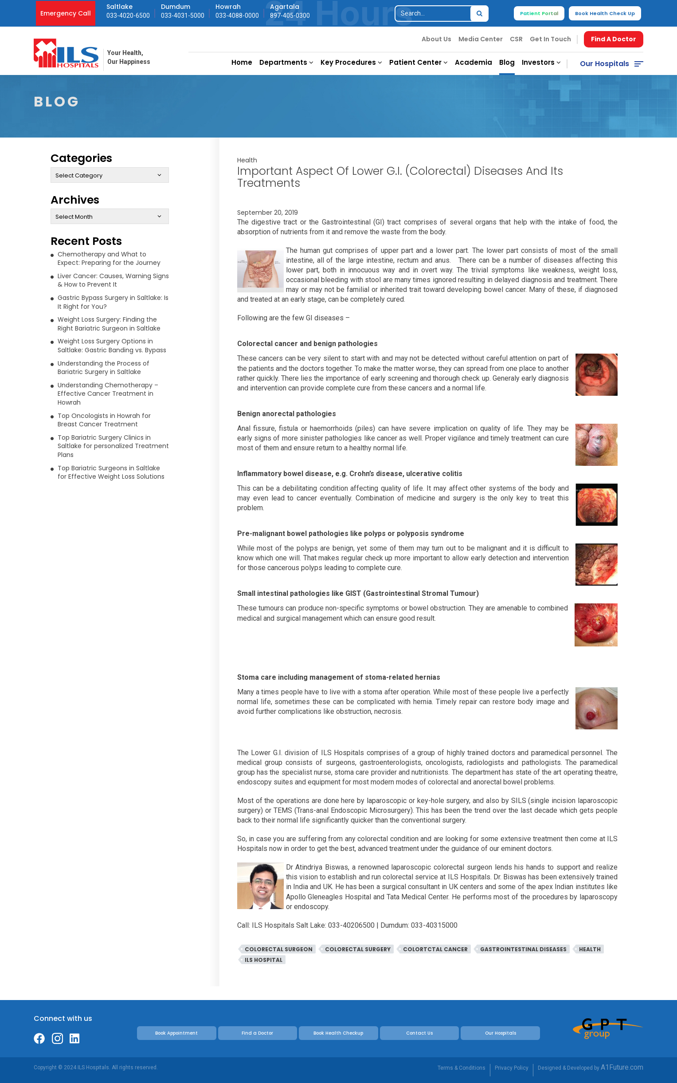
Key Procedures (351, 62)
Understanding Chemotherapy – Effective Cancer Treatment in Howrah (108, 394)
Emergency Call (65, 13)
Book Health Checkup (338, 1033)
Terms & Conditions (461, 1068)
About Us (436, 39)
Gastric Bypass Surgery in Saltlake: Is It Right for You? (113, 302)
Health (247, 160)
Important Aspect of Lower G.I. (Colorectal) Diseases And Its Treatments (400, 177)
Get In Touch (550, 39)
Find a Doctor (257, 1033)
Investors (541, 62)
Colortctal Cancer (435, 949)
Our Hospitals (604, 64)
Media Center (480, 39)
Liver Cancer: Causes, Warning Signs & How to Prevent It (113, 280)
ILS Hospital (263, 960)
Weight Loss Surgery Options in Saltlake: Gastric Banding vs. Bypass (112, 345)
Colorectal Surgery (358, 949)
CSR (516, 39)
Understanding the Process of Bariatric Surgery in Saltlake (103, 368)
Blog (507, 62)
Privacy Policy (511, 1068)
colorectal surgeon (279, 949)
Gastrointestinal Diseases (523, 949)
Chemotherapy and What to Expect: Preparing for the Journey (109, 259)
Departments (286, 62)
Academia (473, 62)
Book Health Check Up (605, 13)
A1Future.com (622, 1067)
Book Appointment (176, 1033)
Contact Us (419, 1033)
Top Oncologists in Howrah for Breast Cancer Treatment (104, 420)
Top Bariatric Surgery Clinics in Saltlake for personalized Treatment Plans (113, 446)
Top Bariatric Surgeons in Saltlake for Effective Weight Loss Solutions (111, 472)
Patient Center (418, 62)
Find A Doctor (613, 39)
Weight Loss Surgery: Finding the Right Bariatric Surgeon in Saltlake (109, 324)
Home (241, 62)
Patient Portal (539, 13)
